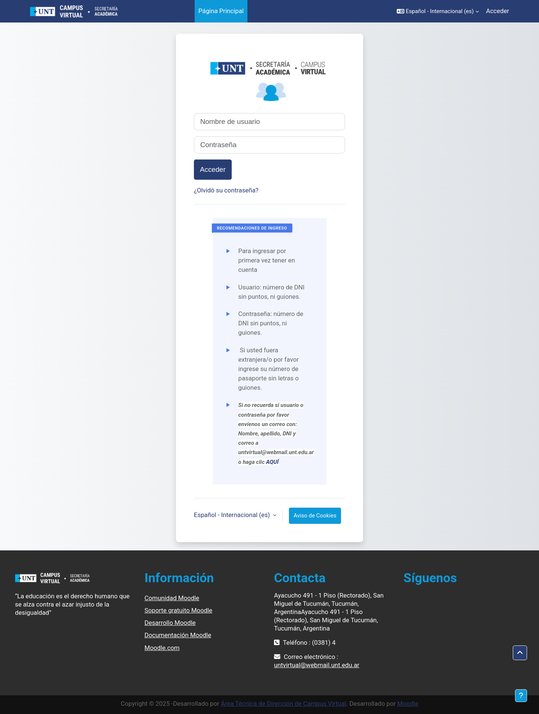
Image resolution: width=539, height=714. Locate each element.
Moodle (407, 703)
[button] (437, 11)
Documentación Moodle (177, 635)
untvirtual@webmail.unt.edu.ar (316, 665)
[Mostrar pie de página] (521, 695)
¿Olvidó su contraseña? (226, 190)
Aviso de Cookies (314, 515)
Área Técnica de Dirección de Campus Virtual (283, 703)
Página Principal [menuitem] (221, 11)
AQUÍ (272, 462)
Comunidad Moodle (171, 598)
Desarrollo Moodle (170, 622)
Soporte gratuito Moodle (178, 610)
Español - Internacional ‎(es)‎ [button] (232, 515)
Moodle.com (162, 647)
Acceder (497, 11)
